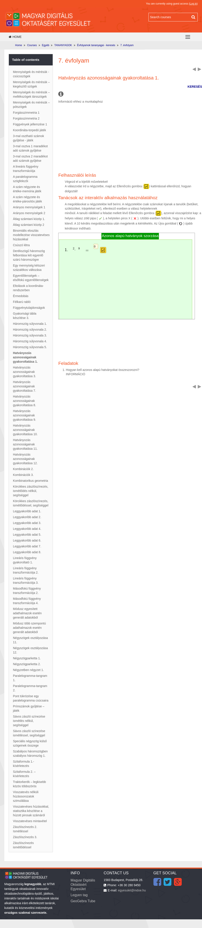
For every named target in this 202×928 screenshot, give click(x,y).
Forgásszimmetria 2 (26, 118)
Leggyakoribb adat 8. (27, 552)
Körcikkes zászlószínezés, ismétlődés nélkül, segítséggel (30, 491)
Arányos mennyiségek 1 (29, 207)
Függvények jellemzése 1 (30, 124)
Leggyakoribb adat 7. (27, 546)
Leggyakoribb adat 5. (27, 534)
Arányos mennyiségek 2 (29, 213)
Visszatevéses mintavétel (30, 821)
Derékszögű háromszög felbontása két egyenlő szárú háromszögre (29, 255)
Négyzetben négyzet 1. (28, 670)
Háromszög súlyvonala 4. (30, 341)
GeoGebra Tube (83, 901)
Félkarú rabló (22, 302)
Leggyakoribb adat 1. (27, 511)
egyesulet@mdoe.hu (132, 890)
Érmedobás (20, 296)
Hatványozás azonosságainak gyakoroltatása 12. (25, 459)
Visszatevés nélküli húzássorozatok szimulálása (25, 796)
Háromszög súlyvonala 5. (30, 347)
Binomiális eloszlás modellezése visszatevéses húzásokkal (31, 235)
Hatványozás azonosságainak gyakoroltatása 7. (24, 386)
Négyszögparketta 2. (27, 664)
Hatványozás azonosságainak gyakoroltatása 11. (25, 444)
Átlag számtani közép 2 (28, 224)
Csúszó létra (21, 245)
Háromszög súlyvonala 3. (30, 335)
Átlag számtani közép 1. (29, 219)
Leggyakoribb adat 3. (27, 523)
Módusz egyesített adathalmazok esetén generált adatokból (27, 613)
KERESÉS (195, 86)
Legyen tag (79, 895)
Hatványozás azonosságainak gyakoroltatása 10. (25, 430)
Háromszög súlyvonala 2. (30, 329)
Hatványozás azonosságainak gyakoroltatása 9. (24, 415)
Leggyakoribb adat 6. (27, 540)
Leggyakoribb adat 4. (27, 528)
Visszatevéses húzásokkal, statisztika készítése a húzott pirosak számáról (31, 811)
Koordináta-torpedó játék (29, 130)
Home (15, 37)
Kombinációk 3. (23, 475)
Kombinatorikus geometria (30, 480)
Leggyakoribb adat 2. (27, 517)
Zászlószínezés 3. (25, 837)
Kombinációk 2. (23, 469)
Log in (193, 3)
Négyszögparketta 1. (27, 658)
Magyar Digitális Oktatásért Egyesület (83, 884)
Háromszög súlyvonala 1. (30, 323)
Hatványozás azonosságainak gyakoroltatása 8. (24, 401)
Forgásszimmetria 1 (26, 112)
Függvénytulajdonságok (29, 307)
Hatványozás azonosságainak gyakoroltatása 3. (24, 372)
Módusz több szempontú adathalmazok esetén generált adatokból (29, 628)
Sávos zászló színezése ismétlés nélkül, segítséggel (29, 721)
